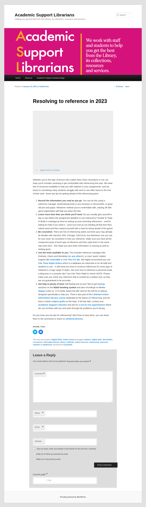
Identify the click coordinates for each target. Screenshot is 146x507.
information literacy (51, 342)
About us (28, 78)
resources (104, 342)
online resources (82, 342)
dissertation (107, 340)
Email (39, 427)
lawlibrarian (44, 87)
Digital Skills (57, 340)
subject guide (58, 301)
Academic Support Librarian (52, 305)
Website (38, 441)
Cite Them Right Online (50, 263)
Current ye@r (40, 474)
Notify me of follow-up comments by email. (52, 454)
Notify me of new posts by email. (48, 459)
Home (17, 78)
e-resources (37, 342)
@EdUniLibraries (74, 319)
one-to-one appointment (92, 305)
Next (128, 87)
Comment (40, 374)
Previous (118, 87)
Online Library (68, 340)
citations (87, 340)
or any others (75, 256)
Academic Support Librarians (44, 15)
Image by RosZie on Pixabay (50, 170)
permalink (68, 345)
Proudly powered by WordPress (73, 497)
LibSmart (70, 342)
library (63, 342)
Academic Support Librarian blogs (50, 78)
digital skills (97, 340)
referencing (94, 342)
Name (39, 413)
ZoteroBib (55, 259)
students (36, 345)
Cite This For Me (71, 259)
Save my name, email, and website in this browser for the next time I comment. (66, 449)
